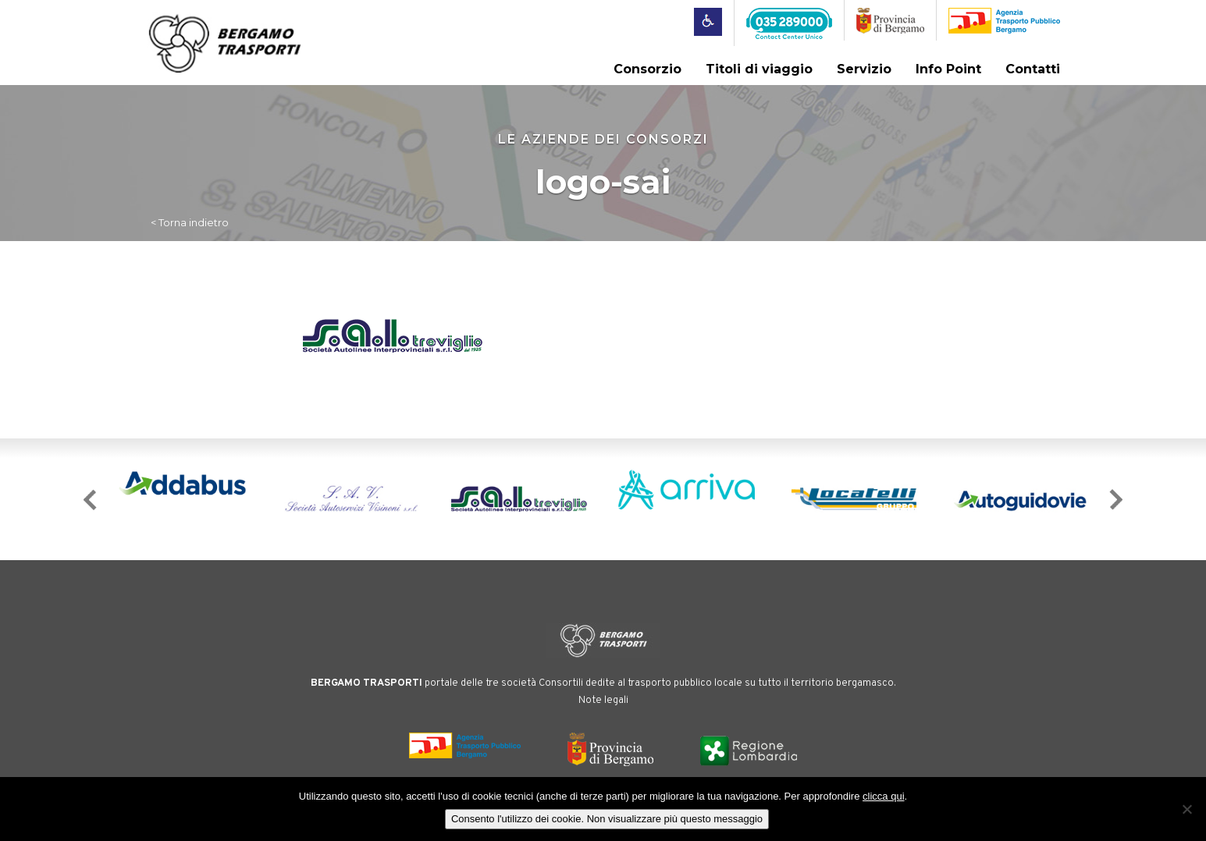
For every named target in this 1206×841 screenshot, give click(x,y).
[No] (1186, 809)
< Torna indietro (190, 222)
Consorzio (647, 69)
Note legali (603, 700)
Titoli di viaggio (759, 69)
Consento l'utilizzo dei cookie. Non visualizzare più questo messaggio (607, 819)
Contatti (1032, 69)
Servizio (864, 69)
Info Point (948, 69)
